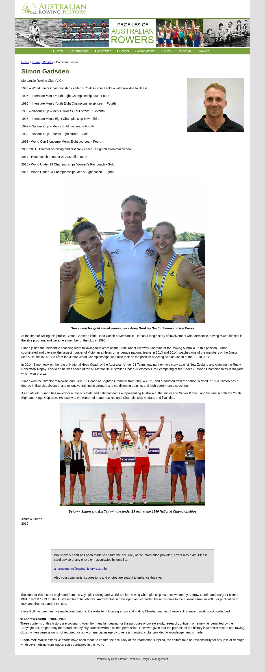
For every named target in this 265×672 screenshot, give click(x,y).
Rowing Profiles (43, 62)
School (124, 51)
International (80, 51)
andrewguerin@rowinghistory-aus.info (80, 568)
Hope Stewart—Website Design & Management (139, 659)
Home (59, 51)
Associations (146, 51)
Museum (185, 51)
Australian (104, 51)
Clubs (167, 51)
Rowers (204, 51)
